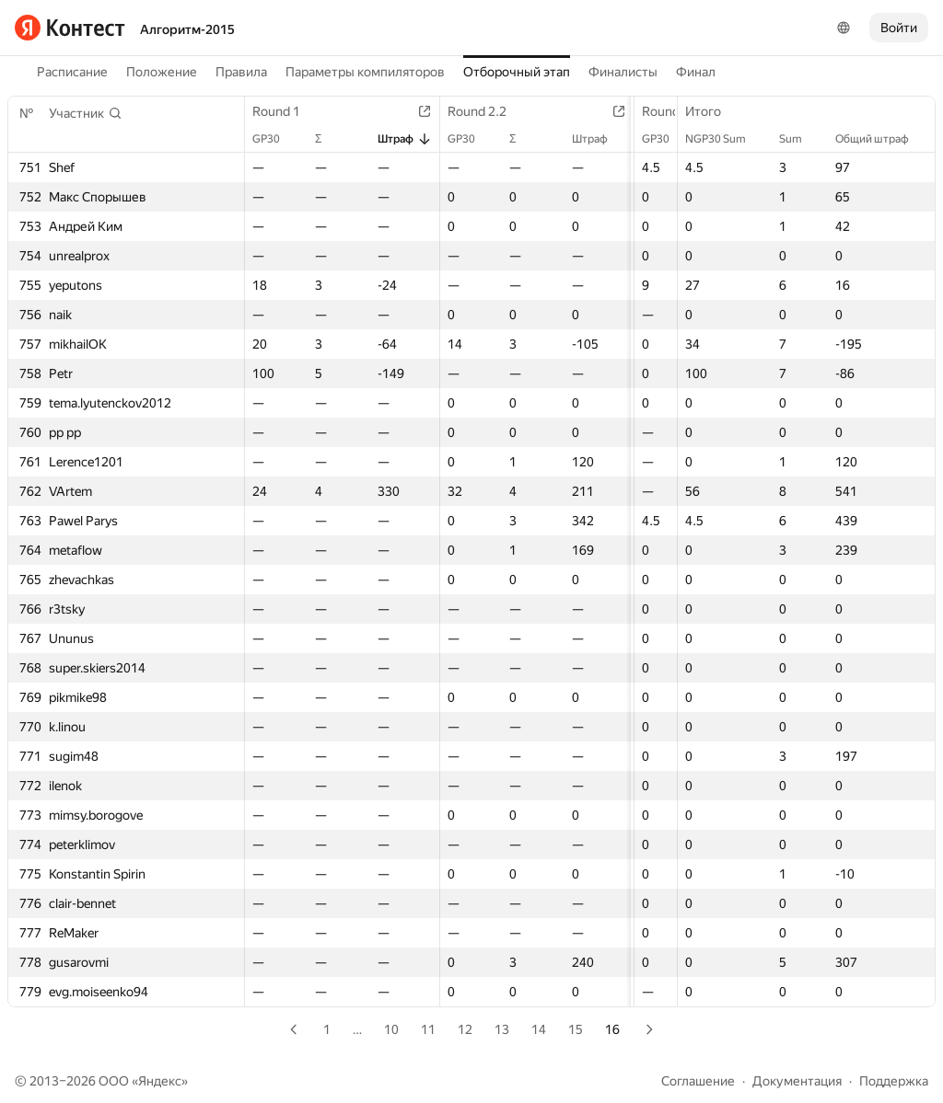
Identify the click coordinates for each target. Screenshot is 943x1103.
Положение (161, 71)
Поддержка (893, 1081)
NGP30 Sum (724, 139)
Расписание (72, 71)
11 (428, 1029)
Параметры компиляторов (365, 71)
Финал (696, 71)
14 (538, 1029)
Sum (800, 139)
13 (502, 1029)
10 (391, 1029)
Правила (241, 71)
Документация (797, 1081)
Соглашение (698, 1081)
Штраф (397, 139)
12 (465, 1029)
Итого (712, 111)
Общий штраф (881, 139)
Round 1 (285, 111)
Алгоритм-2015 (187, 29)
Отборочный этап (516, 71)
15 (575, 1029)
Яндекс (159, 1081)
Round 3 (661, 111)
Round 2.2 (479, 111)
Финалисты (623, 71)
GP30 (275, 139)
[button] (85, 113)
